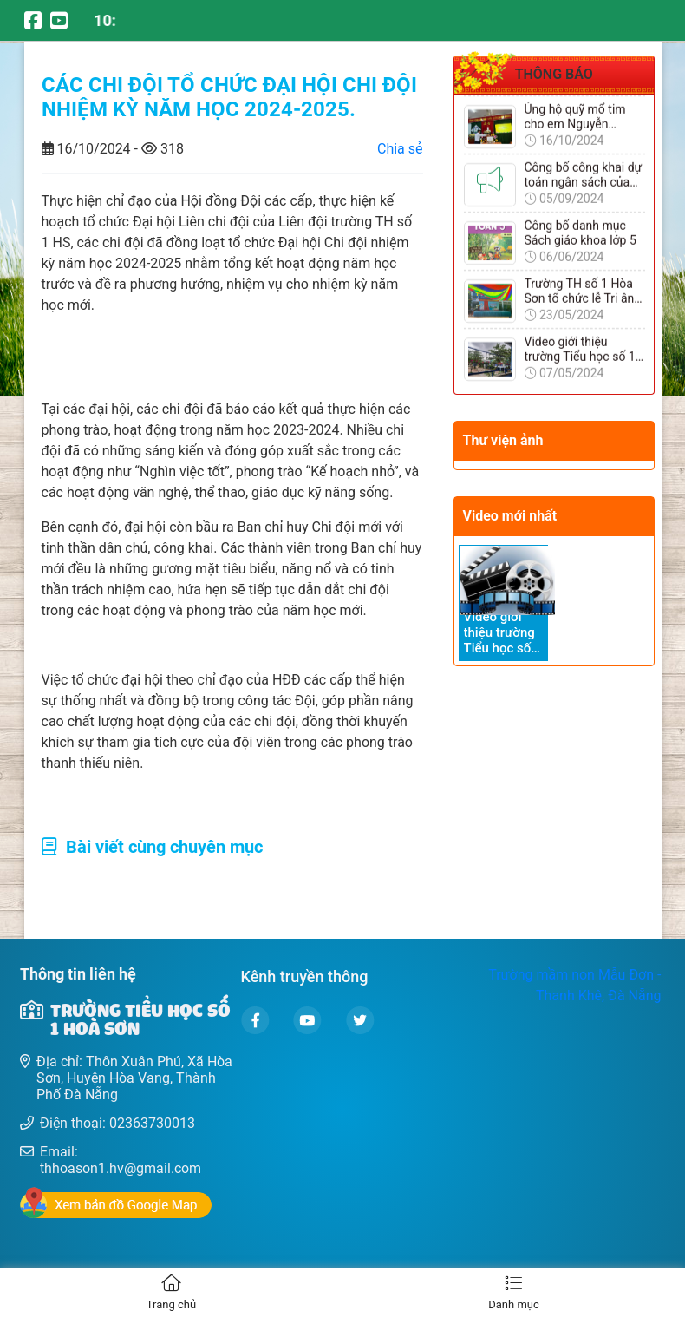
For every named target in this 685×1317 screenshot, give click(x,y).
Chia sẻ (400, 149)
